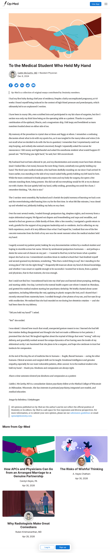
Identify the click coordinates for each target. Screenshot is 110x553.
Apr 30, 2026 (18, 485)
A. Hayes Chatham (81, 474)
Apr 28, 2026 (18, 536)
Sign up (62, 547)
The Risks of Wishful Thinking (81, 469)
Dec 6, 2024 (23, 76)
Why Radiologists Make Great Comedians (28, 525)
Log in (47, 547)
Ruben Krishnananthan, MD (28, 532)
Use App (95, 4)
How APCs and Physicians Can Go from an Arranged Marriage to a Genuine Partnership (28, 472)
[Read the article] (28, 449)
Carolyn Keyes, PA (28, 481)
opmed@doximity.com (21, 416)
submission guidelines (80, 413)
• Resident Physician (47, 73)
